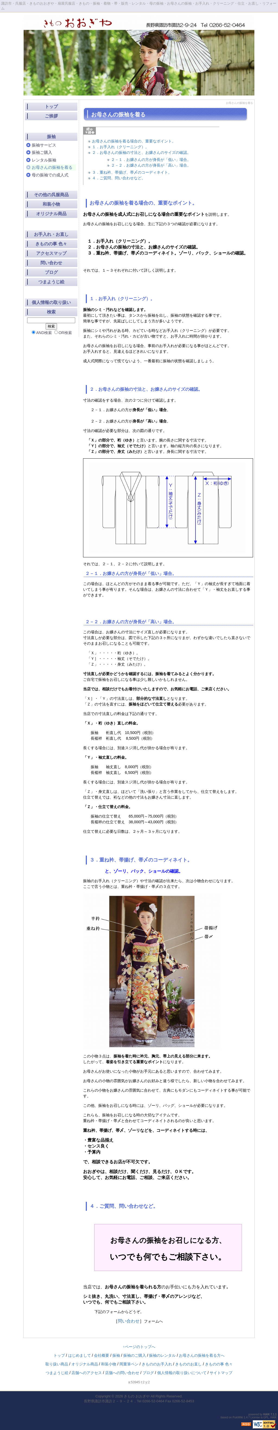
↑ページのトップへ (139, 1347)
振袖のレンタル (162, 1355)
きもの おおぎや (137, 1396)
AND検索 (42, 333)
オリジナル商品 (51, 213)
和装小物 (51, 204)
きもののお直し (188, 1364)
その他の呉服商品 (51, 194)
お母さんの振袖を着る (52, 167)
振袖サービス (44, 145)
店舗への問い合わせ (122, 1373)
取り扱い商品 (56, 1364)
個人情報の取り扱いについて (182, 1373)
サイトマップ (221, 1373)
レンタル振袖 (44, 160)
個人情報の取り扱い (51, 302)
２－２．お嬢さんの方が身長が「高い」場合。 (151, 165)
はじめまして (79, 1355)
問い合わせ (129, 1321)
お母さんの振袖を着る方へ (202, 1355)
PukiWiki (238, 1417)
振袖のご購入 (134, 1355)
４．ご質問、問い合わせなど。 (118, 178)
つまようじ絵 (51, 281)
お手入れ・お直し (51, 234)
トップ (51, 106)
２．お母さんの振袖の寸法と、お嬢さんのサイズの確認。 (141, 152)
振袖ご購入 (42, 152)
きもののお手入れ (157, 1364)
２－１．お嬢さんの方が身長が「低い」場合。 (151, 159)
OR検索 (63, 333)
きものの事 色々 (51, 243)
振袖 (51, 136)
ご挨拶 (51, 116)
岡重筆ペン (128, 1364)
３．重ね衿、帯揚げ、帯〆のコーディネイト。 (132, 172)
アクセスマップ (51, 253)
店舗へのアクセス (86, 1373)
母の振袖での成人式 (50, 175)
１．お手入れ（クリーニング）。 (120, 147)
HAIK (266, 1414)
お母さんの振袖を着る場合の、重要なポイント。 (134, 141)
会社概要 (101, 1355)
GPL (266, 1417)
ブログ (51, 272)
